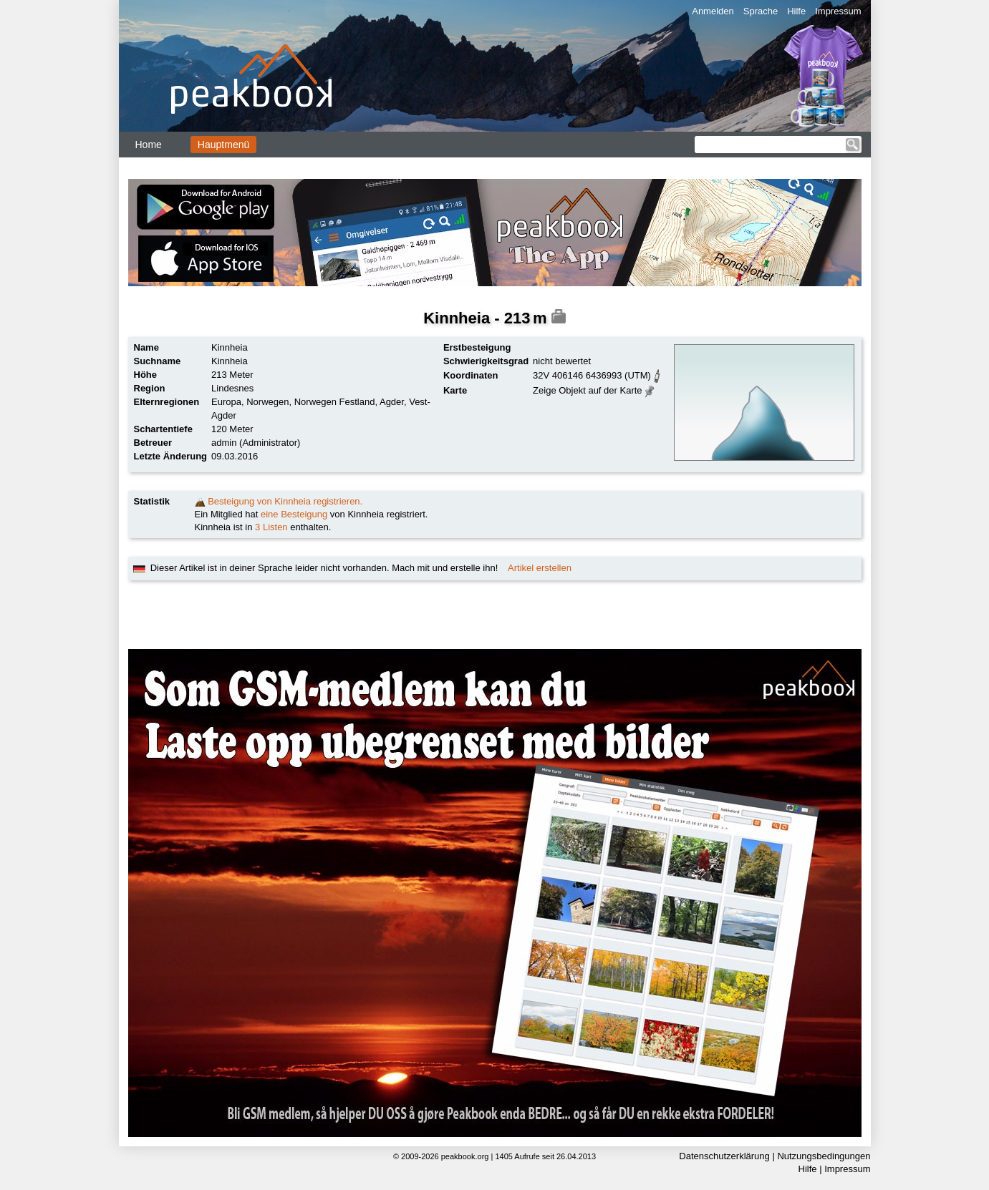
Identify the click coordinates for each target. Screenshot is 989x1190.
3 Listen (271, 527)
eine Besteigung (294, 514)
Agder (392, 401)
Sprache (760, 11)
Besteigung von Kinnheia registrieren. (285, 501)
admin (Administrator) (255, 442)
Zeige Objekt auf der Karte (587, 390)
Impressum (838, 11)
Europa (226, 401)
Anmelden (713, 11)
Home (148, 144)
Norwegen (267, 401)
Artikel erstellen (539, 567)
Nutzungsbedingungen (823, 1156)
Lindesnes (232, 388)
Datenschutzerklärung (724, 1156)
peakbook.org (465, 1156)
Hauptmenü (223, 144)
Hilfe (796, 11)
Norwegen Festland (334, 401)
